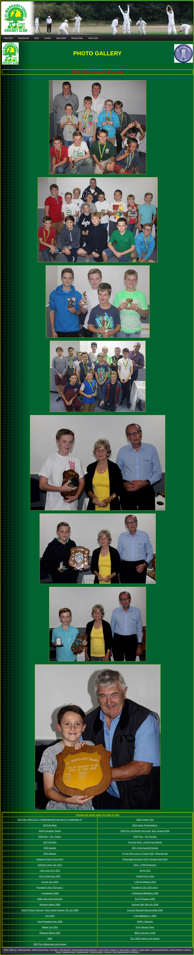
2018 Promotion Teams (50, 831)
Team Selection (65, 950)
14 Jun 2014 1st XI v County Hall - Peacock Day (145, 854)
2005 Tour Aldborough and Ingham (49, 944)
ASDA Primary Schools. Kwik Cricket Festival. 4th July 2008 (49, 910)
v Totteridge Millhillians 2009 (144, 893)
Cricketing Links (82, 952)
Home (6, 950)
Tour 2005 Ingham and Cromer (145, 938)
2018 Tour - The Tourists (145, 837)
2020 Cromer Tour (145, 820)
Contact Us (114, 950)
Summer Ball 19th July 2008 (144, 904)
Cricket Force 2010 (145, 876)
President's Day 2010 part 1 (50, 887)
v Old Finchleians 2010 (145, 882)
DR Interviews (134, 952)
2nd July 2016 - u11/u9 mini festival (145, 842)
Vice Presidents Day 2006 (49, 921)
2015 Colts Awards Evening (145, 848)
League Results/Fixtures (159, 950)
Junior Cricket (104, 950)
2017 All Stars (50, 842)
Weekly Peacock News (40, 950)
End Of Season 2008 (145, 899)
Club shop (107, 952)
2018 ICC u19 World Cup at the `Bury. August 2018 (145, 831)
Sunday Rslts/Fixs (176, 950)
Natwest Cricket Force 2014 (50, 859)
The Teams (54, 950)
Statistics (134, 950)
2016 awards (50, 848)
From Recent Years (145, 927)
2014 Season (50, 854)
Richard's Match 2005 (49, 933)
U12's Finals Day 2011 (50, 876)
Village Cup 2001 (50, 927)
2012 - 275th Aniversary (145, 865)
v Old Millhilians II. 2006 (145, 916)
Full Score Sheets (96, 952)
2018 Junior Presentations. (145, 825)
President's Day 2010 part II (145, 887)
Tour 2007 (50, 916)
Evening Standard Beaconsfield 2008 (145, 910)
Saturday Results (69, 952)
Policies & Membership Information (84, 950)
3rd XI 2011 (145, 871)
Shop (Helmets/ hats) (120, 952)
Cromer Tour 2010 (50, 882)
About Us (13, 950)
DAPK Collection (145, 921)
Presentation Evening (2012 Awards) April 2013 (144, 859)
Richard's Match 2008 (49, 904)
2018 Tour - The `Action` (49, 837)
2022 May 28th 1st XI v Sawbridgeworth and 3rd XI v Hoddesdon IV (50, 820)
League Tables (144, 950)
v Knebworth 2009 (50, 893)
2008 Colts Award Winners (50, 899)
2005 (49, 938)
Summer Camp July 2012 (50, 865)
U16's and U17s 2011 (49, 871)
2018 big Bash (50, 825)
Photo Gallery (124, 950)
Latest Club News (24, 950)
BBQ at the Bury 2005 (144, 933)
